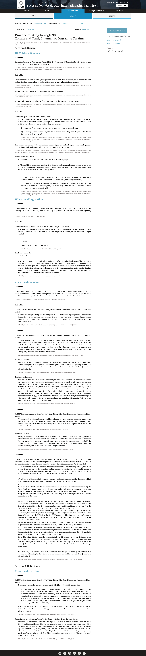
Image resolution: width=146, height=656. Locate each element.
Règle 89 (30, 29)
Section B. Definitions (115, 43)
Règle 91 (85, 29)
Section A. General (114, 40)
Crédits (115, 2)
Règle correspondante (117, 30)
